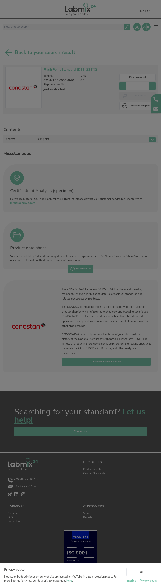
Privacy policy (148, 581)
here (69, 581)
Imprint (131, 581)
